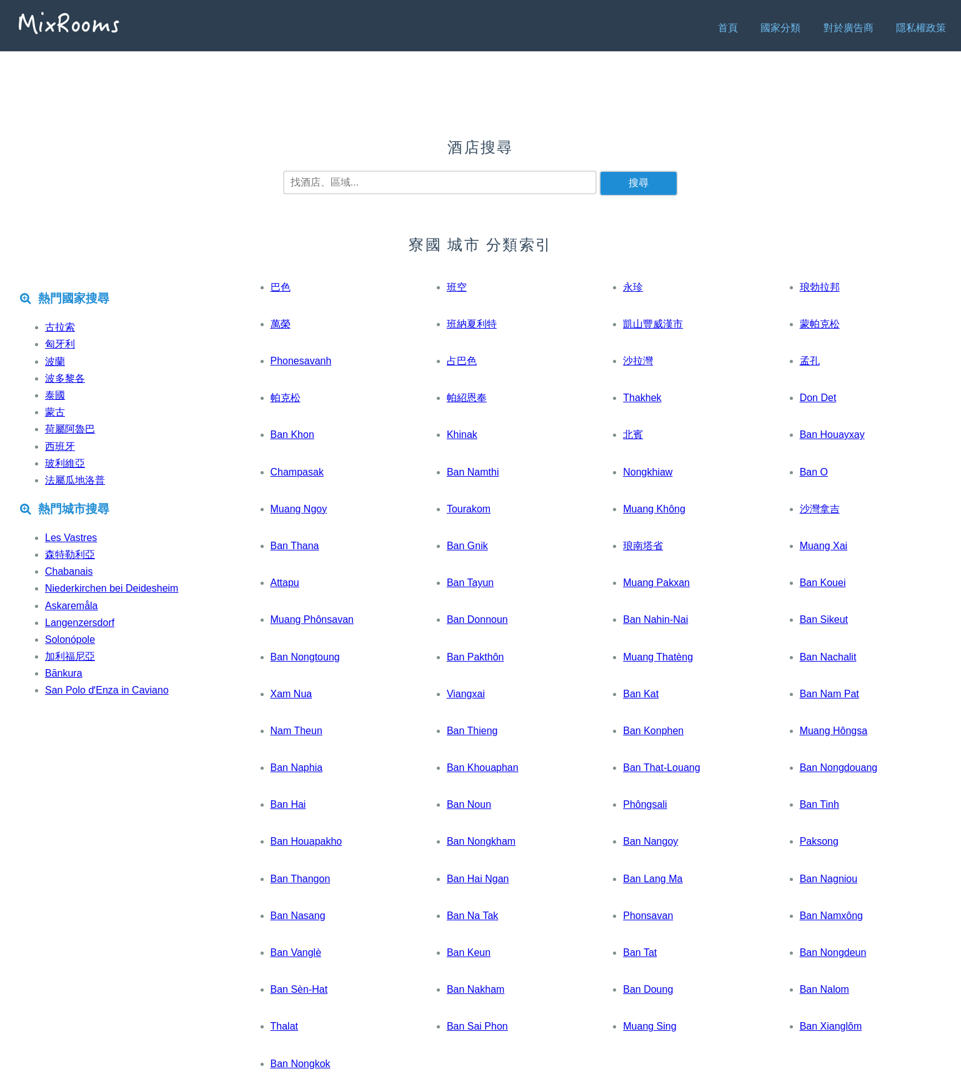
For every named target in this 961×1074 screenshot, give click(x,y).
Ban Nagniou (829, 878)
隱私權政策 (921, 27)
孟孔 (810, 361)
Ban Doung (648, 989)
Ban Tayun (470, 582)
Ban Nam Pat (829, 694)
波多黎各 (65, 378)
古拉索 (60, 327)
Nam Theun (296, 730)
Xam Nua (291, 694)
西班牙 (60, 446)
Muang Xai (824, 545)
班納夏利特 (472, 324)
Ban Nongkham (481, 841)
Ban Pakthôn (475, 657)
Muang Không (654, 509)
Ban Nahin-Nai (655, 619)
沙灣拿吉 (820, 509)
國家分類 (780, 27)
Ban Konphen (653, 730)
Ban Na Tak (472, 915)
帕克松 (286, 397)
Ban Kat (641, 694)
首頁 (728, 27)
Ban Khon (292, 434)
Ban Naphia (297, 767)
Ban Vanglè (296, 952)
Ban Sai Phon (477, 1026)
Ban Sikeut (824, 619)
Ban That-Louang (661, 767)
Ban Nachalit (828, 657)
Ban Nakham (476, 989)
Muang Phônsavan (312, 619)
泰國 (55, 395)
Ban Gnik (467, 545)
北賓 (633, 434)
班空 (457, 287)
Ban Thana (295, 545)
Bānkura (63, 673)
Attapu (285, 582)
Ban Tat (640, 952)
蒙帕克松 (820, 324)
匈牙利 (60, 344)
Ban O (814, 472)
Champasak (297, 472)
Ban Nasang (298, 915)
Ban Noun (469, 804)
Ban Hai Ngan (478, 878)
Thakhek (642, 397)
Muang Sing (649, 1026)
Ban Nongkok (301, 1063)
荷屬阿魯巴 (70, 429)
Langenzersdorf (79, 622)
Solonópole (70, 639)
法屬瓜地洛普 (75, 480)
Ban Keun (468, 952)
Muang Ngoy (299, 509)
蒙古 (55, 412)
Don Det (818, 397)
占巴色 (462, 361)
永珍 (633, 287)
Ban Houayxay (832, 434)
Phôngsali (645, 804)
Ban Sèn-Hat (299, 989)
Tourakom (468, 509)
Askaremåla (71, 605)
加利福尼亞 (70, 656)
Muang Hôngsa (834, 730)
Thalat (284, 1026)
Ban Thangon (301, 878)
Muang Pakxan (656, 582)
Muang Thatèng (658, 657)
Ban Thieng (472, 730)
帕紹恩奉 (467, 397)
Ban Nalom (824, 989)
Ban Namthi (473, 472)
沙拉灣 (638, 361)
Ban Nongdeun (833, 952)
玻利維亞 (65, 463)
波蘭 (55, 361)
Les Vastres (71, 537)
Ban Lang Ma (652, 878)
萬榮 (281, 324)
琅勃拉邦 (820, 287)
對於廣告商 (849, 27)
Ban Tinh (819, 804)
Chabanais (69, 571)
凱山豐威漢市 (653, 324)
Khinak (462, 434)
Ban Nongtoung (305, 657)
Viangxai (466, 694)
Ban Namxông (831, 915)
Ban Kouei (823, 582)
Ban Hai (288, 804)
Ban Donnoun (477, 619)
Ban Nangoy (650, 841)
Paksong (819, 841)
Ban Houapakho (306, 841)
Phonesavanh (301, 361)
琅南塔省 (643, 545)
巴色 (281, 287)
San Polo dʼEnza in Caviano (107, 690)
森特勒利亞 (70, 554)
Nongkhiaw (647, 472)
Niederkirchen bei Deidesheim (111, 588)
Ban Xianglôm (831, 1026)
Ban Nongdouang (839, 767)
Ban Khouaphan (483, 767)
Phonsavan (648, 915)
